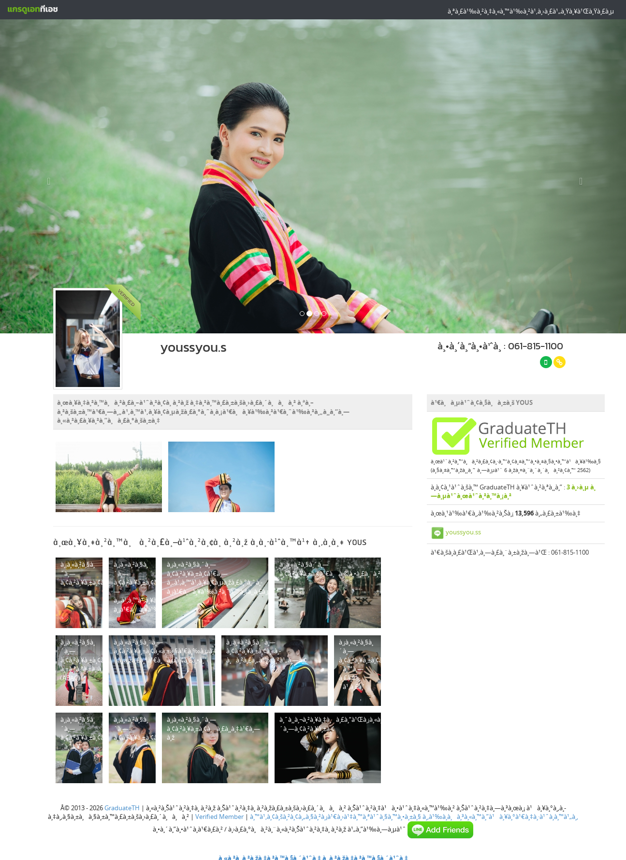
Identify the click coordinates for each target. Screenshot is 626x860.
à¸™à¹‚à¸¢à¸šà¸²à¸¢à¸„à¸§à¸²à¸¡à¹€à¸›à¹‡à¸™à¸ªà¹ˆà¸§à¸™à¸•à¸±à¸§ (335, 813)
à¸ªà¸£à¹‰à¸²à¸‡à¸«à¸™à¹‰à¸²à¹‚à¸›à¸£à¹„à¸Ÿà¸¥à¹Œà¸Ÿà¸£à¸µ (531, 11)
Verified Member (219, 813)
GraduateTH (122, 805)
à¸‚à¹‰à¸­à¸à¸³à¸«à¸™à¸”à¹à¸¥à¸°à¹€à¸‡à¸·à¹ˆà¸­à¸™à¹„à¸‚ (500, 813)
